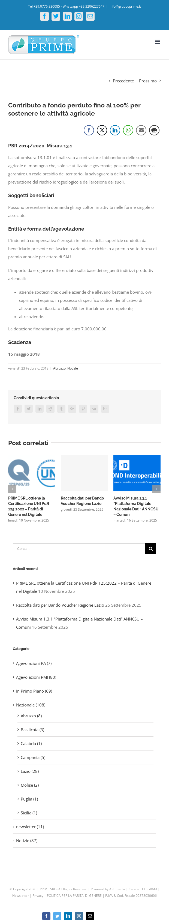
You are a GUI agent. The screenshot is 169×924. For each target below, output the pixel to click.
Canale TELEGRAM (143, 889)
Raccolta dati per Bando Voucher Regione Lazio (60, 605)
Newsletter (21, 895)
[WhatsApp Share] (128, 130)
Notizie (72, 368)
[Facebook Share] (89, 130)
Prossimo (148, 80)
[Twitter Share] (102, 130)
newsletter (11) (30, 826)
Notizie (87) (26, 840)
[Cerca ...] (79, 548)
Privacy (37, 895)
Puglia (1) (29, 799)
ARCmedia (117, 889)
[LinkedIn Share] (115, 130)
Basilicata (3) (32, 729)
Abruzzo (59, 368)
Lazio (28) (30, 771)
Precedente (123, 80)
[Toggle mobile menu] (158, 42)
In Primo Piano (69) (34, 691)
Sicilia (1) (29, 813)
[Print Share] (154, 130)
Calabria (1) (31, 743)
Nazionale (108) (30, 705)
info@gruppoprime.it (125, 6)
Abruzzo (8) (31, 715)
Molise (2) (30, 785)
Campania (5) (33, 757)
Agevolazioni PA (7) (34, 663)
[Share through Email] (141, 130)
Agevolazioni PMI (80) (36, 677)
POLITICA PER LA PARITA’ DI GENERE (74, 895)
